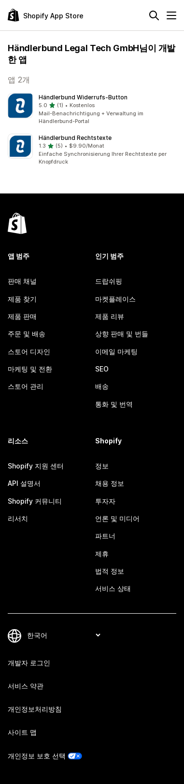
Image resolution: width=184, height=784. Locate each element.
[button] (92, 109)
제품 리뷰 (109, 316)
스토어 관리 (25, 386)
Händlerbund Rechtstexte (75, 137)
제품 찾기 (22, 299)
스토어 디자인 (29, 351)
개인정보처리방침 (35, 709)
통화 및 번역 (114, 404)
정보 (102, 466)
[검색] (154, 15)
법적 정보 (109, 571)
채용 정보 (109, 483)
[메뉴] (171, 15)
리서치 (18, 518)
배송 (102, 386)
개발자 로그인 (29, 663)
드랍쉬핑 (108, 281)
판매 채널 (22, 281)
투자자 (105, 501)
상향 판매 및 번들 (121, 334)
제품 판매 (22, 316)
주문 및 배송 (26, 334)
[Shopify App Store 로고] (46, 15)
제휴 (102, 554)
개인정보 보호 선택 (37, 756)
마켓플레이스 (115, 299)
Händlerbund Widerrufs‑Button (83, 97)
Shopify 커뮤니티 (35, 501)
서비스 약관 (25, 686)
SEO (102, 369)
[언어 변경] (63, 635)
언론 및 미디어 (117, 518)
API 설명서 (24, 483)
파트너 (105, 536)
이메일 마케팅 (116, 351)
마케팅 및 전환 (30, 369)
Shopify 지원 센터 (36, 466)
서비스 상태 (113, 588)
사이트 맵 (22, 732)
